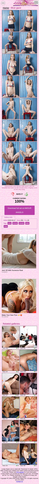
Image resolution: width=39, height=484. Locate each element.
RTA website (20, 472)
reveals (21, 223)
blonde (15, 223)
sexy (9, 223)
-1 (12, 194)
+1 (26, 194)
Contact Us (19, 481)
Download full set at (19, 210)
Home (6, 8)
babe (27, 223)
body (5, 226)
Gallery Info (8, 217)
